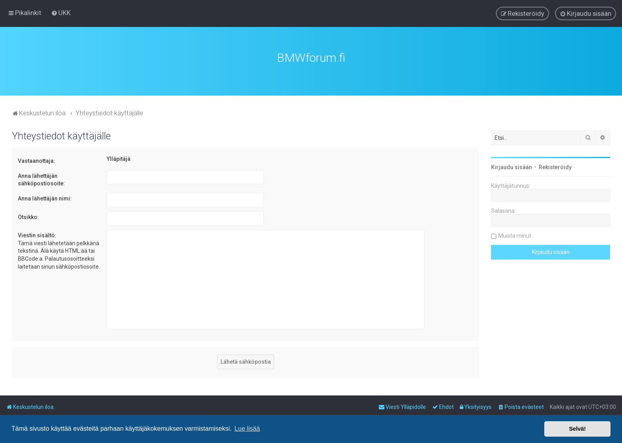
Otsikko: (28, 216)
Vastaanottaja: (36, 160)
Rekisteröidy (555, 166)
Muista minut (514, 235)
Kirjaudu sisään (511, 166)
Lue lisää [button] (247, 428)
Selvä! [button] (577, 429)
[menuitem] (61, 13)
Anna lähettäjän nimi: (45, 197)
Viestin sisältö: (37, 234)
